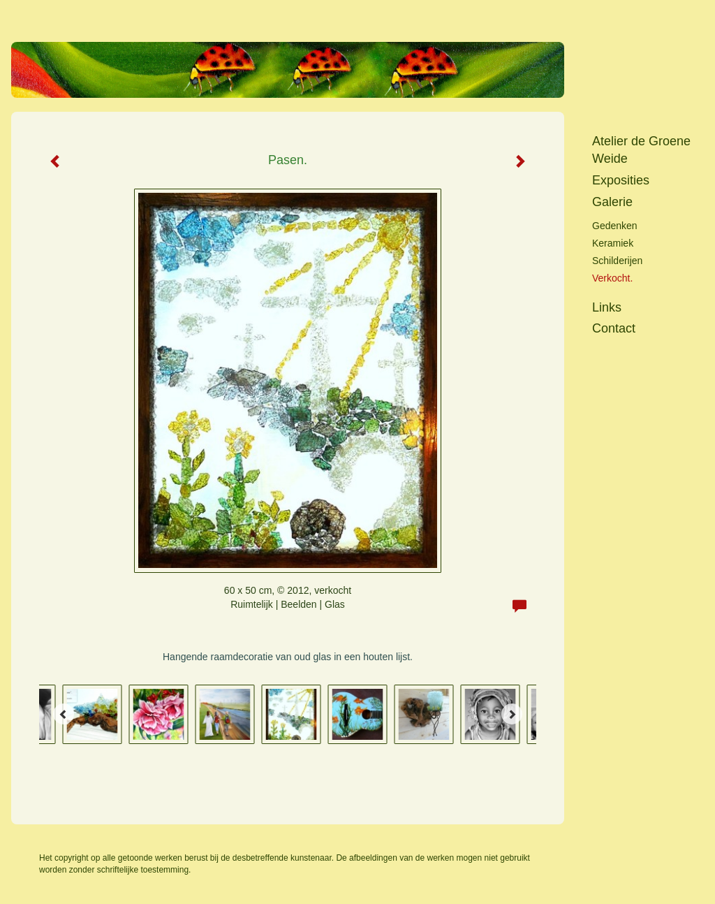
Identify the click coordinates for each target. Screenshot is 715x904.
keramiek (612, 243)
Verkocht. (612, 278)
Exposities (620, 180)
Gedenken (614, 225)
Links (606, 307)
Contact (613, 328)
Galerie (612, 202)
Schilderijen (617, 260)
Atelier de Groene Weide (641, 150)
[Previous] (63, 713)
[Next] (511, 713)
